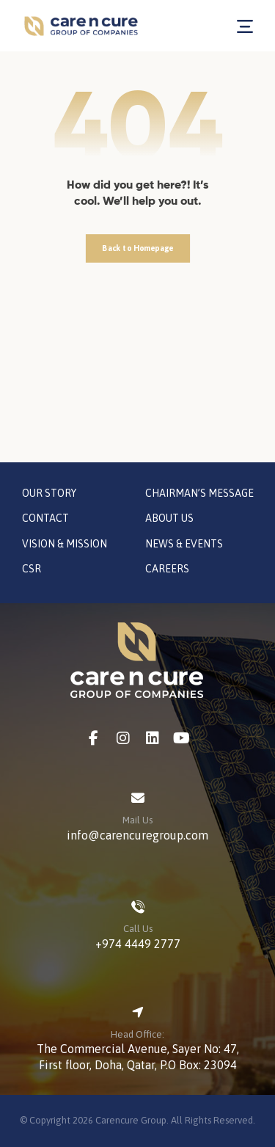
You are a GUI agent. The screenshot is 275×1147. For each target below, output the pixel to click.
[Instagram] (123, 738)
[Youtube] (182, 738)
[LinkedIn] (152, 738)
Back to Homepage (137, 247)
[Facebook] (94, 738)
